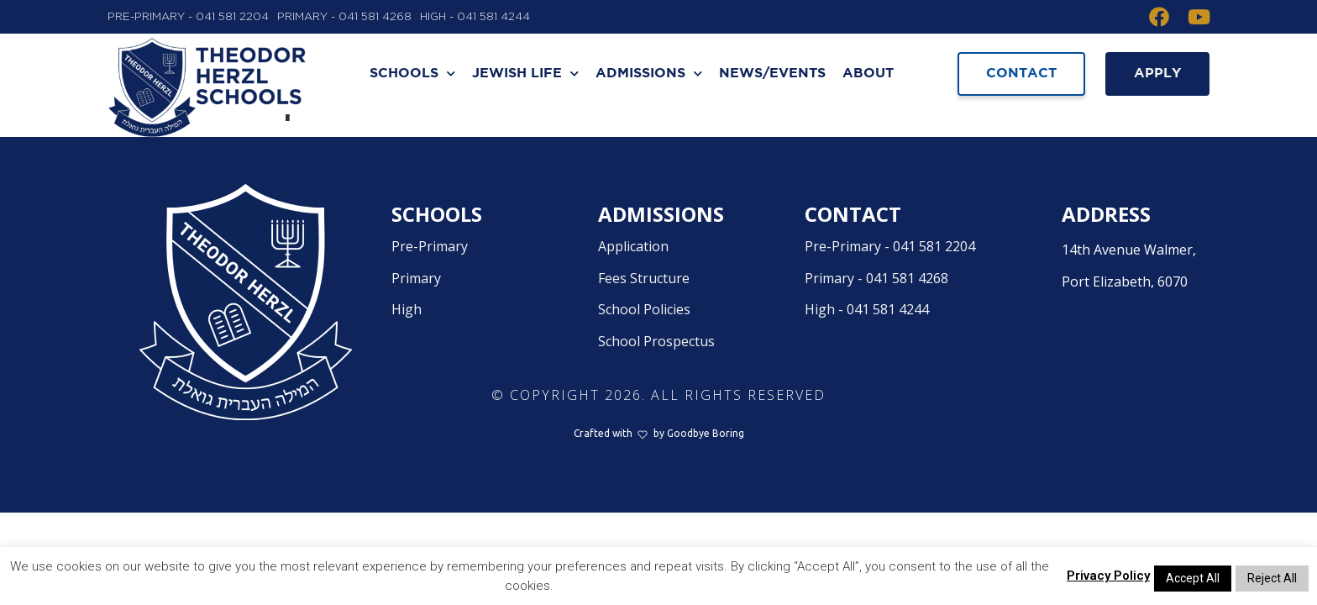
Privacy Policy (1108, 575)
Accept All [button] (1193, 578)
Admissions (649, 74)
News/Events (772, 73)
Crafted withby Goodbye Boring (659, 472)
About (868, 73)
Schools (412, 74)
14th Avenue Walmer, (1135, 306)
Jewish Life (525, 74)
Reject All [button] (1272, 578)
